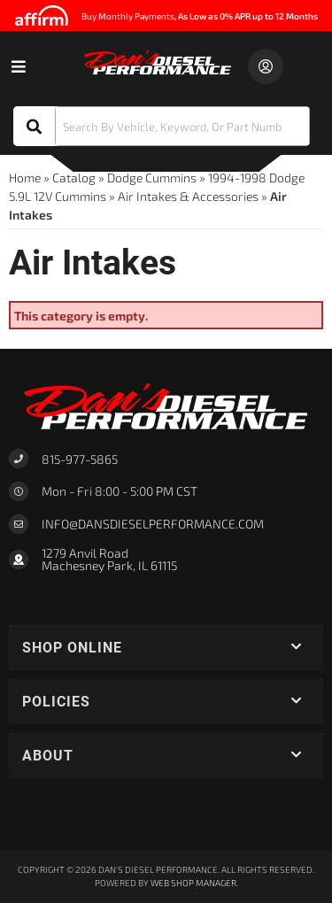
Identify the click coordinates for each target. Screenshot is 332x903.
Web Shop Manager (193, 882)
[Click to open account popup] (265, 66)
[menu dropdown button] (17, 66)
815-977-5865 (80, 459)
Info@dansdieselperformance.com (153, 524)
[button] (161, 126)
